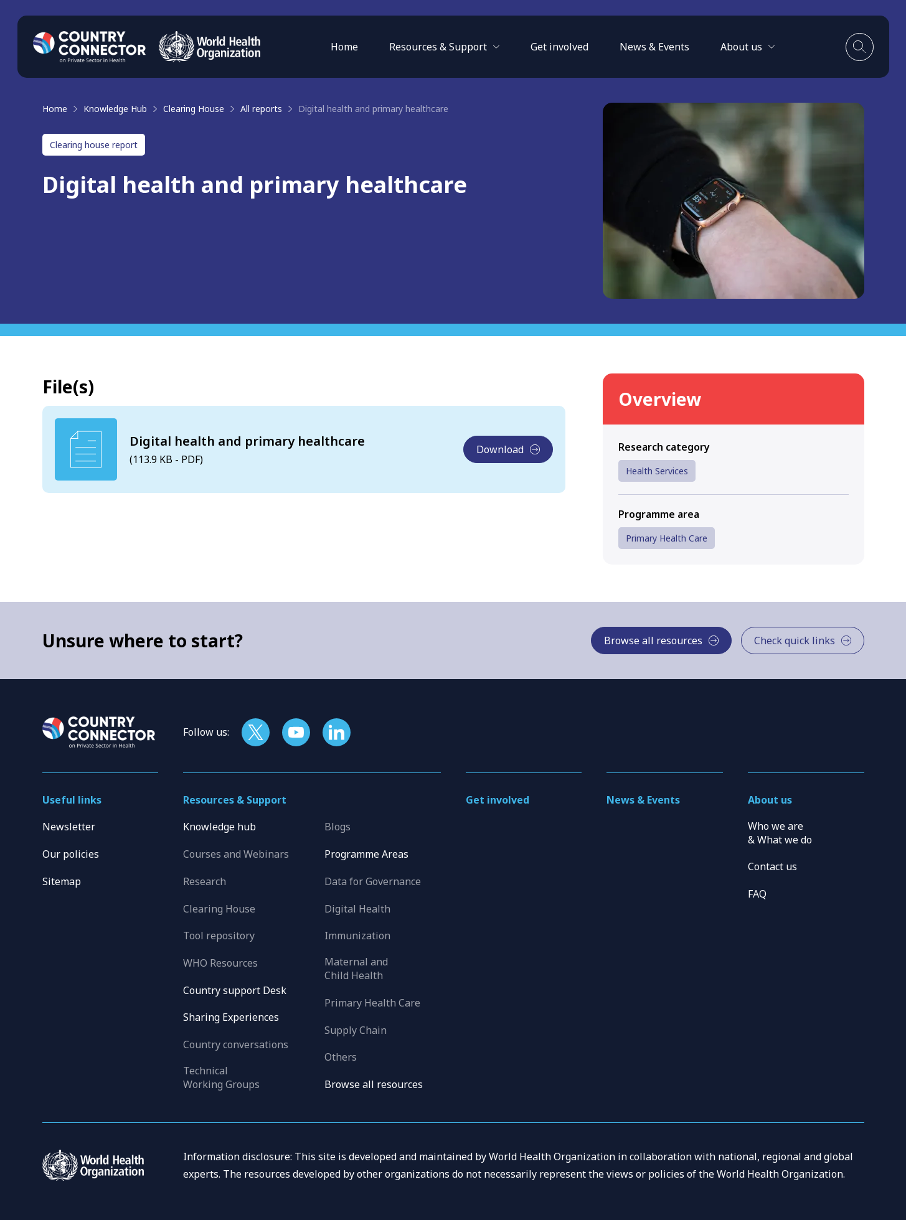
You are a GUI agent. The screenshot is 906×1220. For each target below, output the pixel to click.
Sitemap (61, 881)
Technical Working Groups (221, 1077)
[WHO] (209, 46)
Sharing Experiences (231, 1017)
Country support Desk (234, 990)
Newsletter (68, 826)
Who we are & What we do (780, 833)
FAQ (757, 894)
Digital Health (357, 909)
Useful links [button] (71, 800)
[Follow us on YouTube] (296, 732)
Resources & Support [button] (234, 800)
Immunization (357, 935)
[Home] (89, 46)
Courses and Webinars (236, 854)
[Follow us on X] (256, 732)
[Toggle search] (860, 47)
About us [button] (770, 800)
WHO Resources (220, 963)
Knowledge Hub (115, 109)
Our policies (70, 854)
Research (204, 881)
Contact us (772, 866)
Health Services (657, 471)
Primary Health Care (666, 538)
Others (340, 1057)
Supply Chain (355, 1030)
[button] (444, 47)
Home (344, 47)
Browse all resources (373, 1084)
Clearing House (193, 109)
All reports (261, 109)
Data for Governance (372, 881)
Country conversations (235, 1044)
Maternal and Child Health (356, 968)
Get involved (559, 47)
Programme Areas (366, 854)
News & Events (654, 47)
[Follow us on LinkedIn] (337, 732)
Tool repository (219, 935)
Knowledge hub (219, 826)
